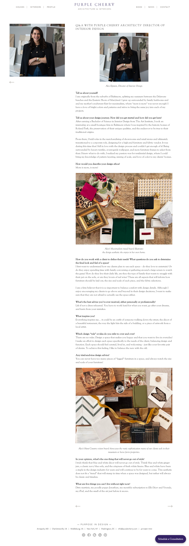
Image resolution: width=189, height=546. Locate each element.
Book (139, 6)
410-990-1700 (146, 528)
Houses (20, 6)
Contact (165, 6)
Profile (51, 6)
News (151, 6)
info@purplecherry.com (127, 528)
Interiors (35, 6)
